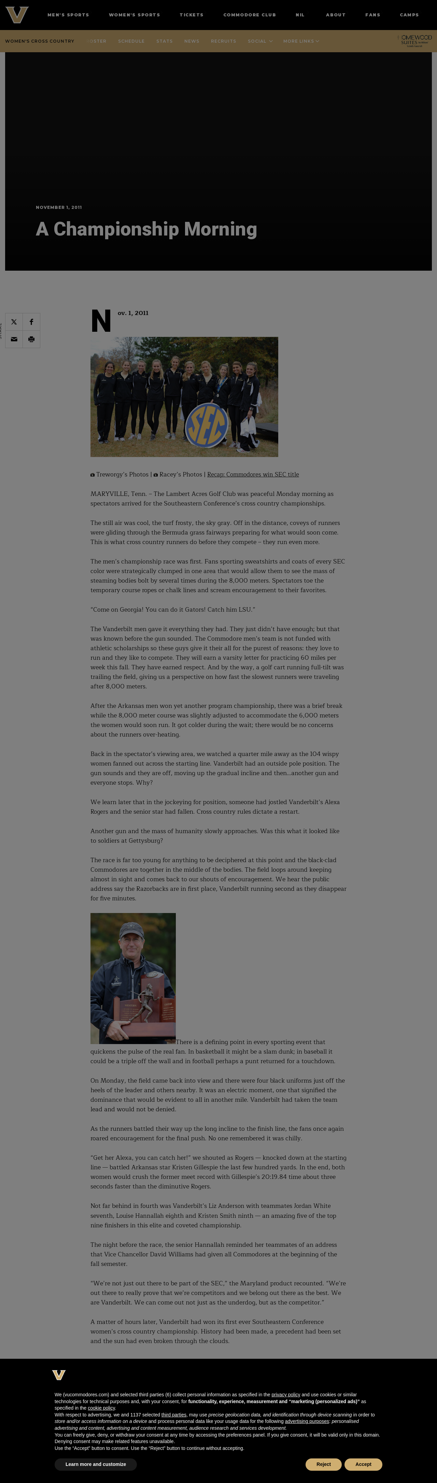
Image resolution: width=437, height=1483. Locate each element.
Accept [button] (363, 1464)
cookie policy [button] (101, 1408)
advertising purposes (307, 1421)
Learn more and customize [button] (96, 1464)
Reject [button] (323, 1464)
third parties (173, 1414)
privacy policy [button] (285, 1394)
